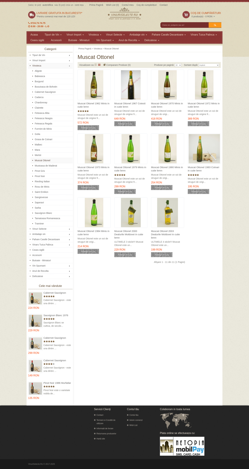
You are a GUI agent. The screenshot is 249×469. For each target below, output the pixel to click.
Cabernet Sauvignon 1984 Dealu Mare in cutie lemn (57, 360)
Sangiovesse (41, 197)
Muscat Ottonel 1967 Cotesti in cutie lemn (129, 105)
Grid (99, 65)
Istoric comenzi (136, 420)
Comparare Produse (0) (118, 65)
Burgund (39, 81)
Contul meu (128, 5)
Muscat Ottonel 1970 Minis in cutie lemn (167, 105)
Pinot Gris (40, 171)
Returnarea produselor (106, 433)
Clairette (39, 107)
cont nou (79, 5)
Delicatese (151, 40)
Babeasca (40, 76)
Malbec (38, 144)
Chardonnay (41, 102)
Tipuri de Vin (53, 34)
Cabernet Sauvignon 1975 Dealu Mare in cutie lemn (57, 292)
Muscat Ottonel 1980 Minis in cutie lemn (167, 169)
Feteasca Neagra (43, 118)
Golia (37, 134)
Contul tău (133, 415)
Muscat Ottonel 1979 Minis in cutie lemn (130, 169)
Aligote (38, 71)
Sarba (38, 207)
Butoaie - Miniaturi (79, 40)
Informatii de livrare (105, 428)
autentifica (47, 5)
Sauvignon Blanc (43, 213)
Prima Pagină (96, 5)
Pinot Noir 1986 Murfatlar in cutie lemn (57, 383)
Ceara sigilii (37, 40)
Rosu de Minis (42, 186)
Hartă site (101, 439)
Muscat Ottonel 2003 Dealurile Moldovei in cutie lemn (165, 234)
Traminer (39, 223)
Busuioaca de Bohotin (46, 86)
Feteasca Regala (43, 123)
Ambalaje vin (138, 34)
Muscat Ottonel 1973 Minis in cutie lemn (93, 169)
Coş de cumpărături (147, 5)
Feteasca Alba (42, 113)
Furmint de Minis (43, 128)
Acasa (34, 34)
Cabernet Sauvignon (45, 92)
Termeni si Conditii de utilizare (106, 422)
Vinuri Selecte (115, 34)
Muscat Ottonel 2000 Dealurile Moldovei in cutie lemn (128, 234)
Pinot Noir (40, 176)
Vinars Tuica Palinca (204, 34)
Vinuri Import (75, 34)
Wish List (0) (112, 5)
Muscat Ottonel (42, 160)
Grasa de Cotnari (43, 139)
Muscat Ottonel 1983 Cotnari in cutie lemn (203, 169)
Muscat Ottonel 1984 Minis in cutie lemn (93, 233)
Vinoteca (95, 34)
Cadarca (39, 97)
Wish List (133, 425)
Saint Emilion (41, 192)
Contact (163, 5)
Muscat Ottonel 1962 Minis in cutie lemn (93, 105)
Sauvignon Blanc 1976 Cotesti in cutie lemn (55, 315)
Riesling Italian (42, 181)
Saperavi (39, 202)
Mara (37, 150)
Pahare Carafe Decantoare (169, 34)
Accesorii (56, 40)
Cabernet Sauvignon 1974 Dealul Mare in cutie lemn (54, 338)
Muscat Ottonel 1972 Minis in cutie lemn (204, 105)
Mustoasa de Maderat (46, 165)
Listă (96, 65)
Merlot (38, 155)
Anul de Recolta (129, 40)
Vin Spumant (105, 40)
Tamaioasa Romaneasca (47, 218)
